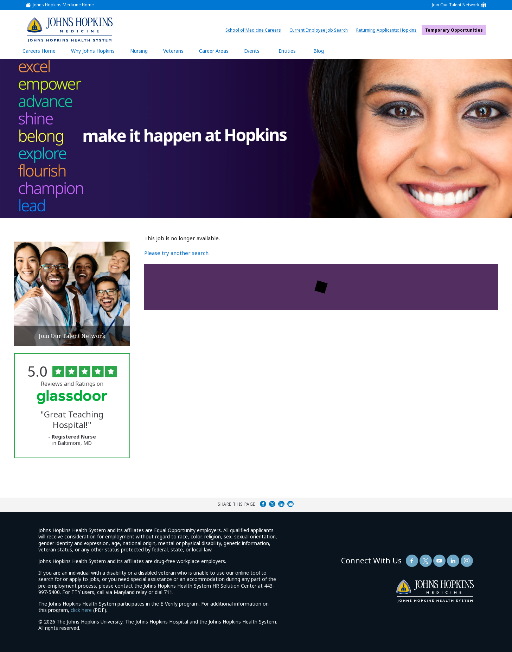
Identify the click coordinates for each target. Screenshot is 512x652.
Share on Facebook (263, 504)
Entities (292, 50)
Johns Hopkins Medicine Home (63, 5)
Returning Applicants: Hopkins (388, 30)
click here (81, 610)
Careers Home (39, 50)
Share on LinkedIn (281, 504)
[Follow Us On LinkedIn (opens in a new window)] (453, 560)
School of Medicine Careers (254, 30)
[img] (70, 29)
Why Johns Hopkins (93, 50)
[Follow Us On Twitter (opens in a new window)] (425, 560)
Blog (318, 50)
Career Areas (214, 50)
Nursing (142, 50)
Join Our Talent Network (455, 5)
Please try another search (176, 252)
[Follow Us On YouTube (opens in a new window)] (439, 560)
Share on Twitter (272, 504)
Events (252, 50)
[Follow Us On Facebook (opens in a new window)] (412, 560)
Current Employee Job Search (320, 30)
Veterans (173, 50)
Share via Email (290, 504)
